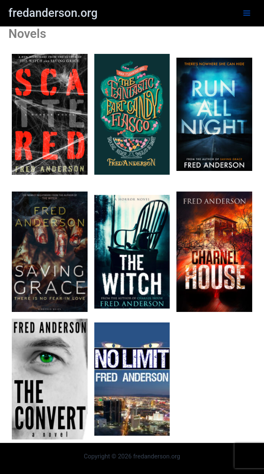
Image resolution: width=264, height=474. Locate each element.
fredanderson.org (53, 13)
